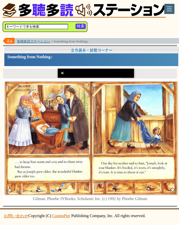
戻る (10, 40)
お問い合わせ (16, 216)
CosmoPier (61, 216)
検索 (81, 26)
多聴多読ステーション (33, 41)
